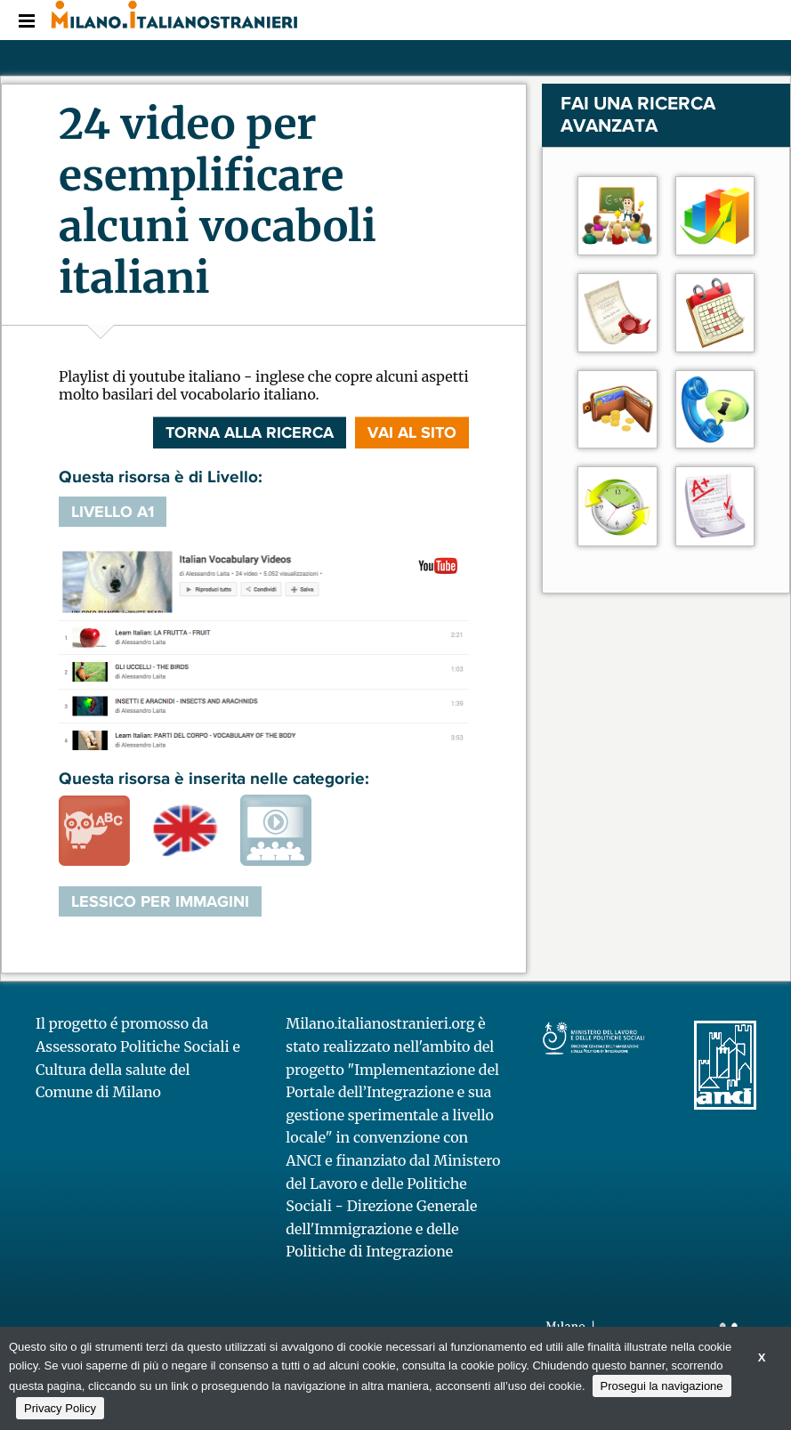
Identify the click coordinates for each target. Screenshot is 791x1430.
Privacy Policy (60, 1408)
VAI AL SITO (411, 432)
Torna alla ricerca (249, 432)
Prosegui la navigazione (662, 1386)
